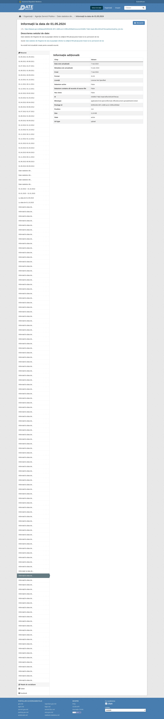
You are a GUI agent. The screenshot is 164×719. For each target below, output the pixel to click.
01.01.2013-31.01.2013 (26, 143)
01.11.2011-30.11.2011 (26, 84)
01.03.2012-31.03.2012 (26, 98)
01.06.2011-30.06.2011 (26, 61)
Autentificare (140, 1)
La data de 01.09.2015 (26, 198)
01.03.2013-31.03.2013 (26, 148)
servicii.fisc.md (50, 709)
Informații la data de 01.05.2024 (90, 16)
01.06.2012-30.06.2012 (26, 107)
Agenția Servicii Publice (45, 16)
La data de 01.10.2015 (26, 202)
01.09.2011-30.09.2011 (26, 75)
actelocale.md (22, 715)
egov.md (21, 707)
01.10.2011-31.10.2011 (26, 80)
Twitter (22, 689)
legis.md (47, 707)
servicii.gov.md (23, 709)
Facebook (23, 693)
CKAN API (76, 707)
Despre (75, 701)
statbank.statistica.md (52, 715)
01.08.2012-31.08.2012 (26, 116)
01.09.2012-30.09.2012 (26, 120)
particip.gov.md (23, 712)
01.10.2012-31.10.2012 (26, 125)
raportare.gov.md (50, 704)
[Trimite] (143, 8)
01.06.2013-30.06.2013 (26, 161)
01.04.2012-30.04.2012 (26, 102)
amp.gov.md (49, 712)
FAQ (73, 704)
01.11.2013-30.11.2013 (26, 157)
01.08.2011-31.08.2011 (26, 70)
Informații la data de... (26, 576)
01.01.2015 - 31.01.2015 (27, 193)
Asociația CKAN (77, 709)
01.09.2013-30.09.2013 (26, 166)
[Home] (20, 16)
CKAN (108, 703)
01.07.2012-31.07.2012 (26, 111)
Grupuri (117, 8)
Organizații (108, 8)
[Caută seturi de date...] (135, 8)
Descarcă (138, 23)
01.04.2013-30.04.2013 (26, 152)
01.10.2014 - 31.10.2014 (27, 189)
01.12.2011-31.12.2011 (26, 89)
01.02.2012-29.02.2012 (26, 93)
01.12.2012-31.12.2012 (26, 139)
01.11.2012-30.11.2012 (26, 134)
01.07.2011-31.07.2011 (26, 66)
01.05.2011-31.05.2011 (26, 57)
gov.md (20, 704)
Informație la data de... (26, 571)
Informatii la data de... (26, 207)
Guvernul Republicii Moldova (30, 2)
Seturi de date (96, 8)
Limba (107, 707)
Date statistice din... (65, 16)
